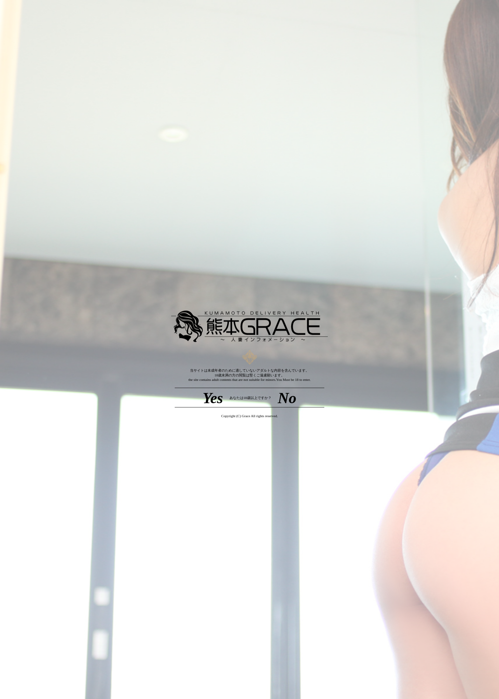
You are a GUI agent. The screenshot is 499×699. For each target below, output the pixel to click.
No (287, 397)
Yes (213, 397)
